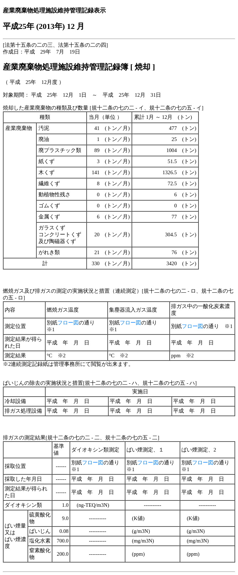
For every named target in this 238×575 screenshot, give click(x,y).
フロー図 (68, 323)
